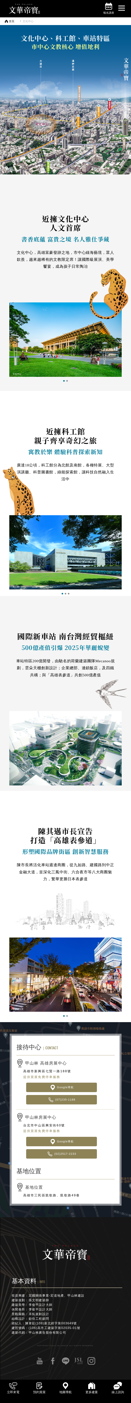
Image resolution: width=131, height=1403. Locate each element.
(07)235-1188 (61, 1099)
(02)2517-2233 (61, 1154)
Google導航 (61, 1087)
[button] (64, 381)
